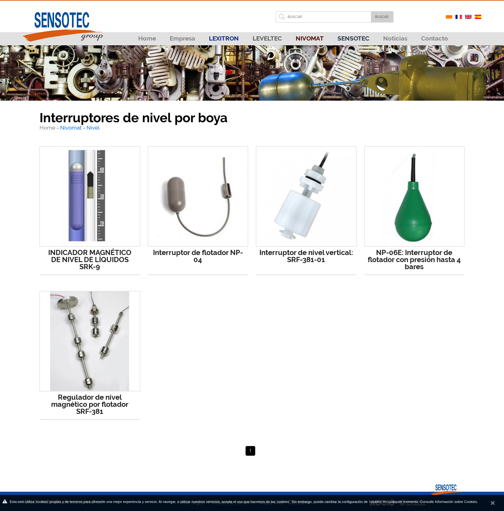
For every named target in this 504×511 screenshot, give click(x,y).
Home (147, 38)
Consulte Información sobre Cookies (448, 502)
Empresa (182, 38)
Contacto (434, 38)
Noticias (395, 38)
